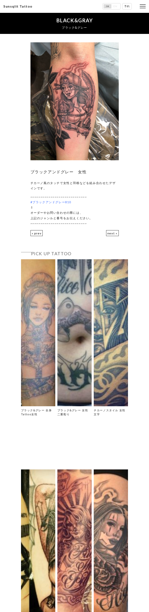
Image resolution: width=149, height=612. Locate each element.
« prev (37, 233)
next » (112, 233)
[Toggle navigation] (143, 6)
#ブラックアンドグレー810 (50, 202)
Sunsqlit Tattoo (18, 6)
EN (115, 6)
